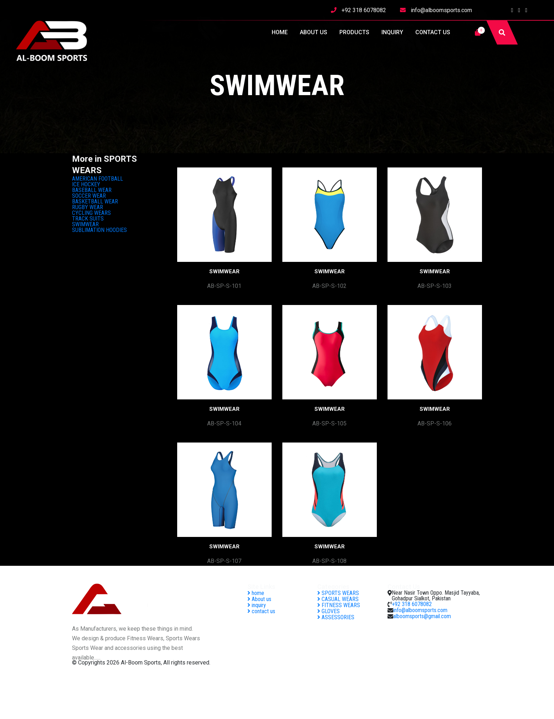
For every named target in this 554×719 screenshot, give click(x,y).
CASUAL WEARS (338, 599)
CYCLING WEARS (91, 213)
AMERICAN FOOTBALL (97, 178)
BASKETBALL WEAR (95, 201)
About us (313, 32)
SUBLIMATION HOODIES (99, 230)
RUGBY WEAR (87, 207)
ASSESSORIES (335, 617)
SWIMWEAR (85, 224)
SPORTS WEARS (338, 593)
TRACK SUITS (88, 218)
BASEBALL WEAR (92, 190)
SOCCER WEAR (89, 195)
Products (354, 32)
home (280, 32)
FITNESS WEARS (338, 605)
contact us (432, 32)
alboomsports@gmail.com (422, 616)
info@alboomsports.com (441, 10)
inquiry (392, 32)
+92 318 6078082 (364, 10)
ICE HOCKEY (86, 184)
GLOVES (328, 611)
